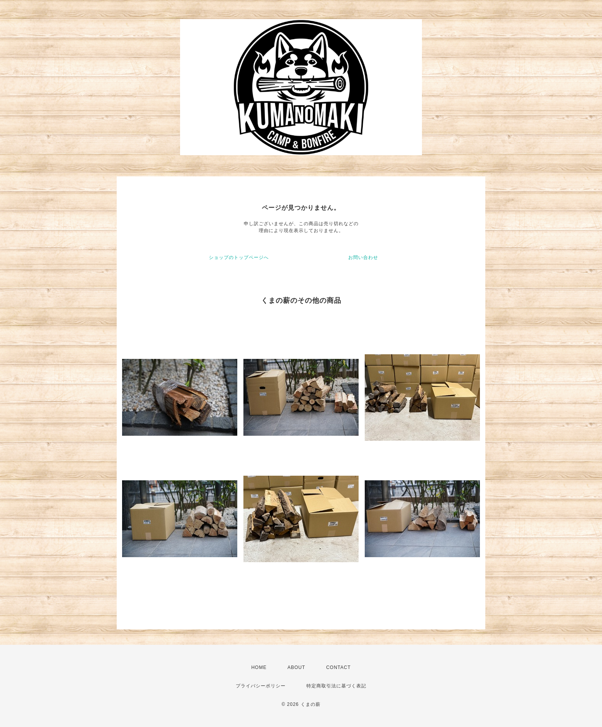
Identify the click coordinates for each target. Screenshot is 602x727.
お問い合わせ (363, 257)
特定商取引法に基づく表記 (336, 686)
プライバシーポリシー (261, 686)
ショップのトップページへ (239, 257)
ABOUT (296, 667)
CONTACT (338, 667)
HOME (258, 667)
